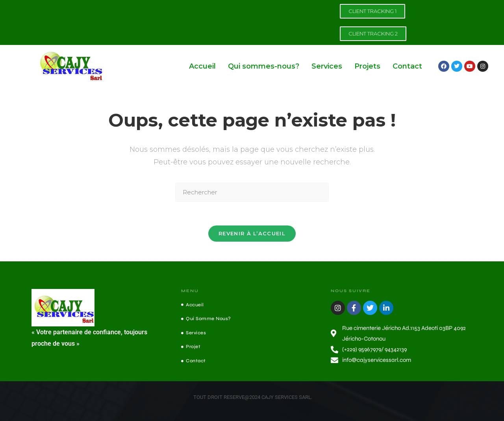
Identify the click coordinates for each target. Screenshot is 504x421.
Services (326, 66)
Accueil (202, 66)
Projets (367, 66)
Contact (407, 66)
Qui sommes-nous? (263, 66)
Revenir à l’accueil (252, 233)
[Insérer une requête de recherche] (252, 192)
